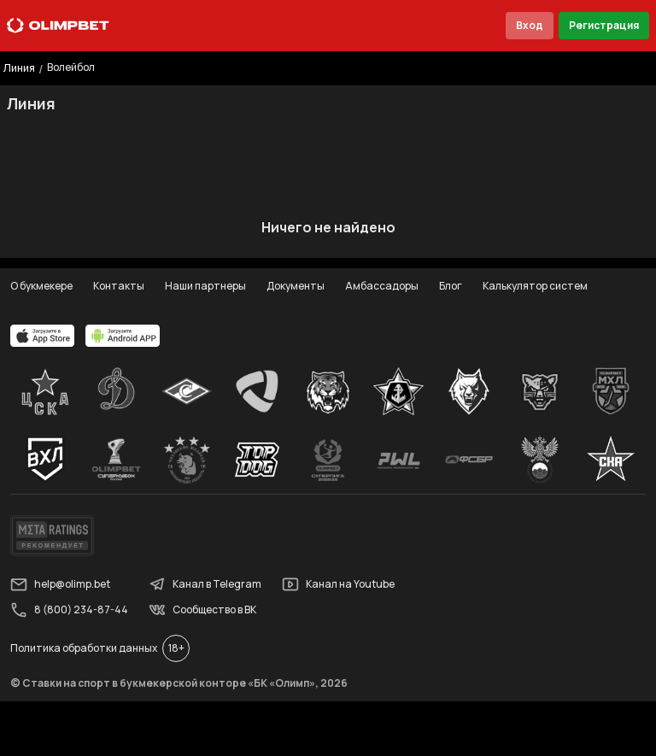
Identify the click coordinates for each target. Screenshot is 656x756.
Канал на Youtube (338, 584)
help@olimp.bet (60, 584)
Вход (529, 25)
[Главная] (58, 25)
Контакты (118, 285)
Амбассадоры (382, 285)
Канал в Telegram (205, 584)
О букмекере (41, 285)
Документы (295, 285)
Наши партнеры (205, 285)
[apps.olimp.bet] (42, 336)
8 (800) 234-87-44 (69, 610)
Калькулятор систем (535, 285)
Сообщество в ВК (202, 610)
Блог (450, 285)
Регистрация (604, 25)
